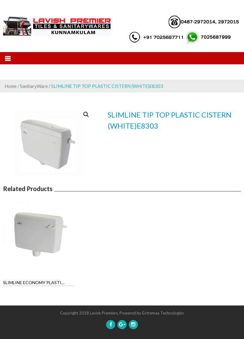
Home (11, 86)
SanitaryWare (34, 86)
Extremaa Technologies (163, 313)
